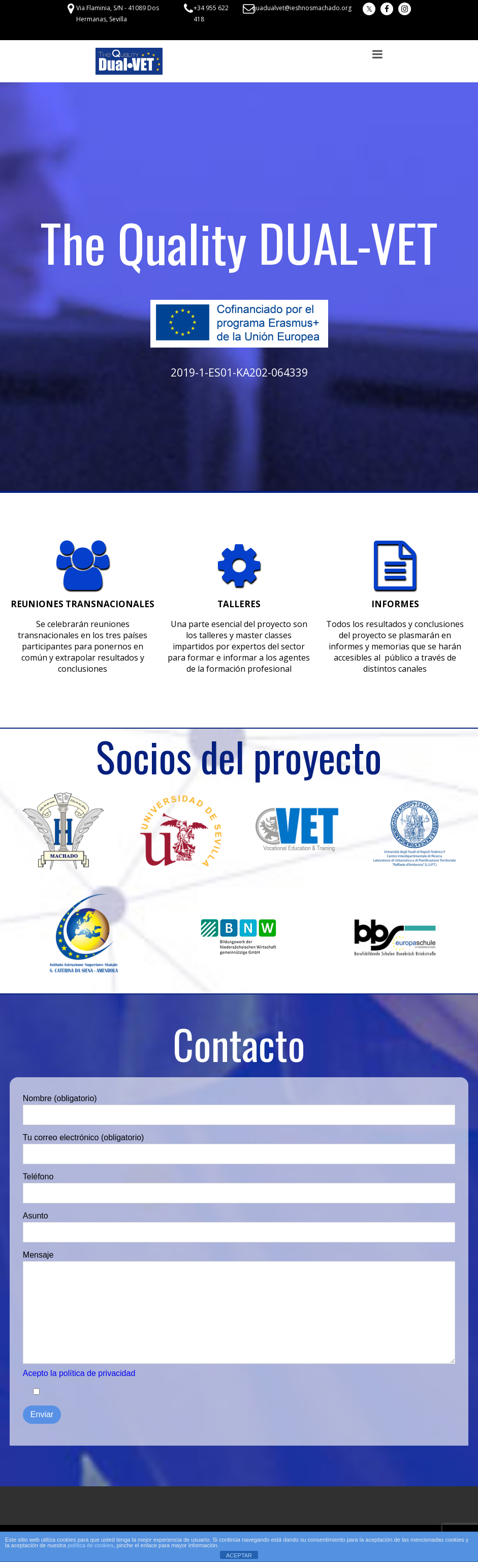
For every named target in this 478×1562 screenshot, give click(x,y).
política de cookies (91, 1545)
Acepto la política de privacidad (79, 1373)
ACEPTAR (239, 1555)
